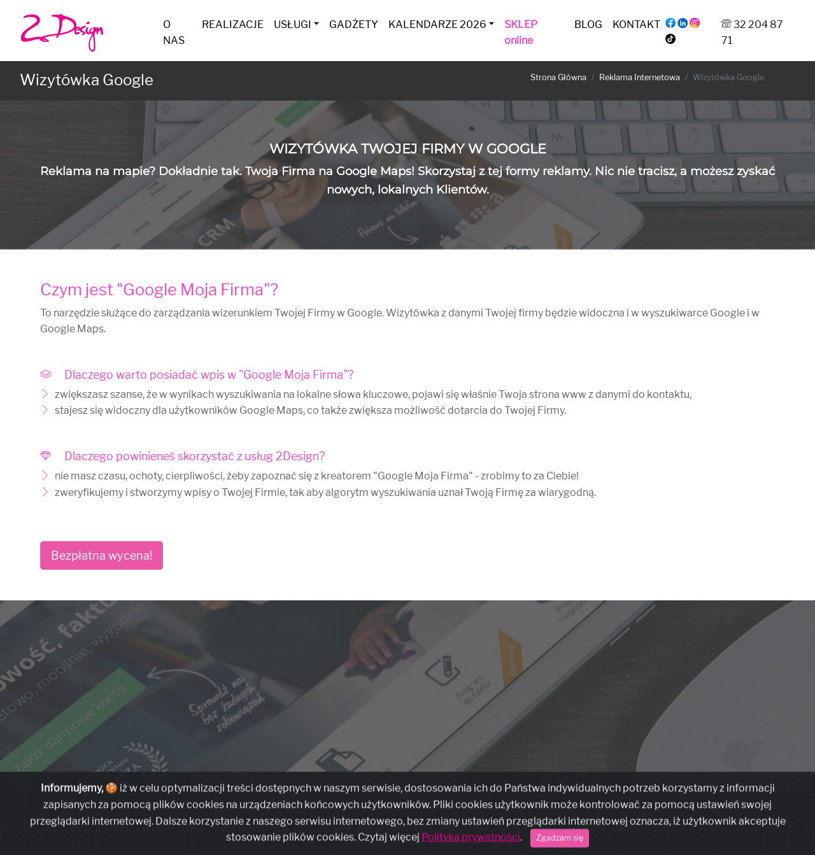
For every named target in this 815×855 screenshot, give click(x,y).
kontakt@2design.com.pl (442, 831)
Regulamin (486, 807)
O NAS (174, 32)
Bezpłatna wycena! (101, 555)
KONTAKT (636, 24)
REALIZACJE (233, 24)
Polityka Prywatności (419, 807)
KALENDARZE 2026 (437, 24)
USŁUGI (292, 24)
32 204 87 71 (352, 831)
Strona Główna (558, 77)
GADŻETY (353, 24)
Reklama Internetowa (639, 77)
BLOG (588, 24)
